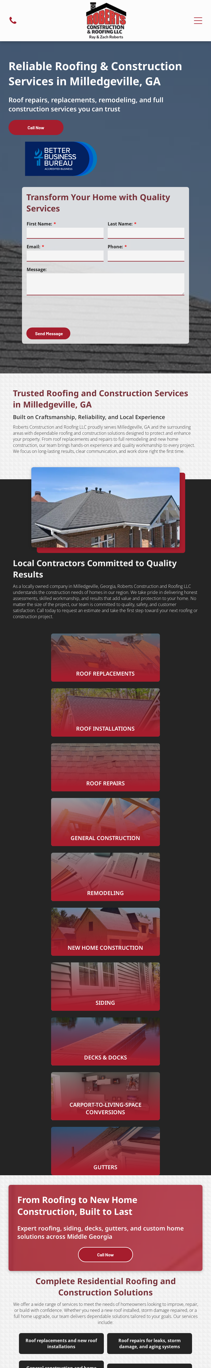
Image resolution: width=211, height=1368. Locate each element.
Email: (33, 247)
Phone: (115, 247)
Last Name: (120, 224)
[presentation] (68, 311)
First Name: (39, 224)
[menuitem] (156, 1310)
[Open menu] (198, 20)
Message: (37, 269)
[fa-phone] (13, 23)
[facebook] (105, 1274)
